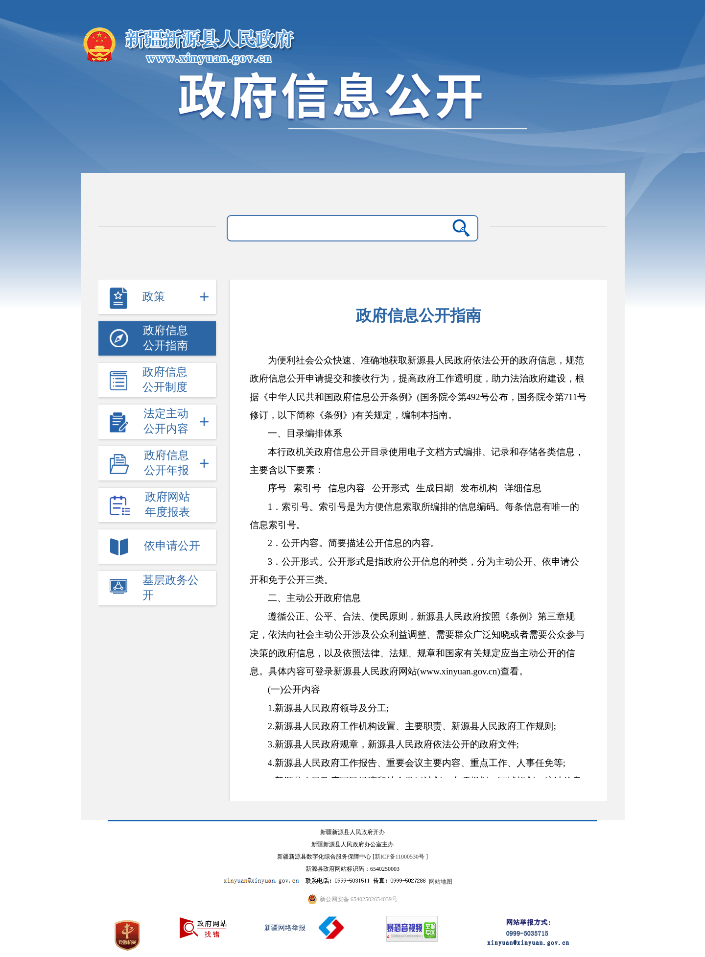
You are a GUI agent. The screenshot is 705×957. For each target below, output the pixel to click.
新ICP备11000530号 (399, 856)
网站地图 (440, 881)
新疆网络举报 (285, 928)
